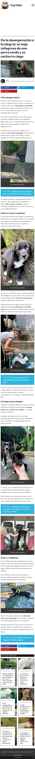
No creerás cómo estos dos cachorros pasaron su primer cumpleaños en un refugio (16, 379)
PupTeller (16, 5)
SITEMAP (25, 752)
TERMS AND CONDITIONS (8, 752)
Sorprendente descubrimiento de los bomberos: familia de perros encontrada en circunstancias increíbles (17, 509)
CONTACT (31, 752)
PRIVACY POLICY (18, 752)
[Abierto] (33, 5)
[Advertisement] (17, 22)
